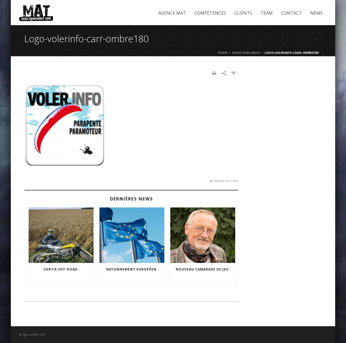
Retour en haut (223, 180)
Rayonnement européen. (132, 269)
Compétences (210, 13)
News (316, 13)
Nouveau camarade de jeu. (203, 269)
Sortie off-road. (61, 269)
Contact (291, 13)
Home (223, 53)
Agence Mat (172, 13)
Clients (243, 13)
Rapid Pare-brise (246, 53)
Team (267, 13)
